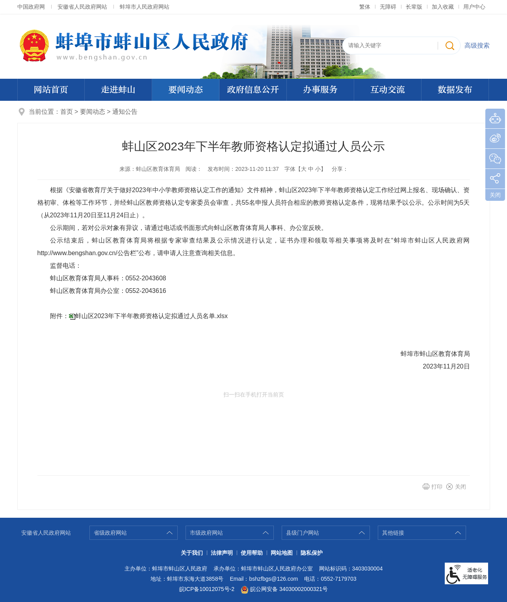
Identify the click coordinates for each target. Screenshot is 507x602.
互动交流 (387, 90)
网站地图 (282, 553)
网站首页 (50, 90)
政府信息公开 (253, 90)
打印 (436, 486)
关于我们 (192, 553)
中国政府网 (31, 7)
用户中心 (474, 7)
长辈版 (414, 7)
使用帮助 (252, 553)
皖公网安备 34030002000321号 (284, 590)
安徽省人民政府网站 (82, 7)
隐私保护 (312, 553)
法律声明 (222, 553)
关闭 (460, 486)
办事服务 (320, 90)
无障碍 (388, 7)
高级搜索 (477, 45)
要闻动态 (185, 90)
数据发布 (455, 90)
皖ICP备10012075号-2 (206, 589)
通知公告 (124, 111)
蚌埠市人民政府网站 (144, 7)
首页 (66, 111)
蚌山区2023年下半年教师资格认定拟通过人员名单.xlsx (151, 316)
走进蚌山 (118, 90)
